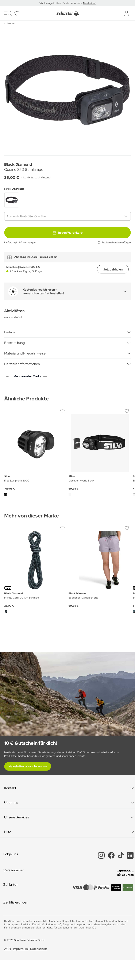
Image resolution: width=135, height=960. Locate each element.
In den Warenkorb (67, 232)
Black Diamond (18, 164)
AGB (7, 949)
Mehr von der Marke (27, 376)
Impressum (20, 949)
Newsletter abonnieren (25, 766)
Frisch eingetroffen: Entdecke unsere (61, 3)
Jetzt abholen (113, 269)
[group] (67, 89)
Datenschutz (38, 949)
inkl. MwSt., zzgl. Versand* (36, 177)
